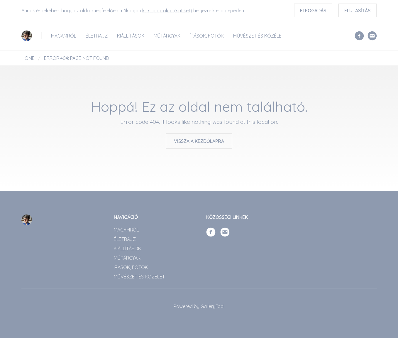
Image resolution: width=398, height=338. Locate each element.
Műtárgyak (167, 36)
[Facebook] (359, 35)
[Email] (372, 35)
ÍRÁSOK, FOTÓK (207, 36)
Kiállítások (130, 36)
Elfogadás (313, 10)
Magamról (63, 36)
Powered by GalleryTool (199, 306)
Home (28, 58)
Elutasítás (357, 10)
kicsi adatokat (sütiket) (167, 10)
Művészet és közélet (258, 36)
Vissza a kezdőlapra (199, 141)
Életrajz (97, 36)
